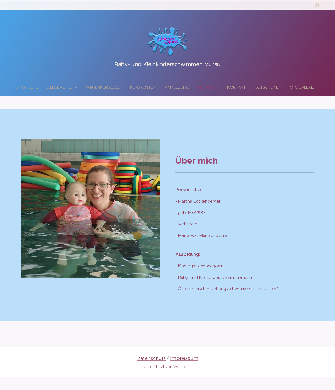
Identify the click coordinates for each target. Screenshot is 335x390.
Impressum (184, 358)
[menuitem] (38, 87)
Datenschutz (151, 358)
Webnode (182, 366)
